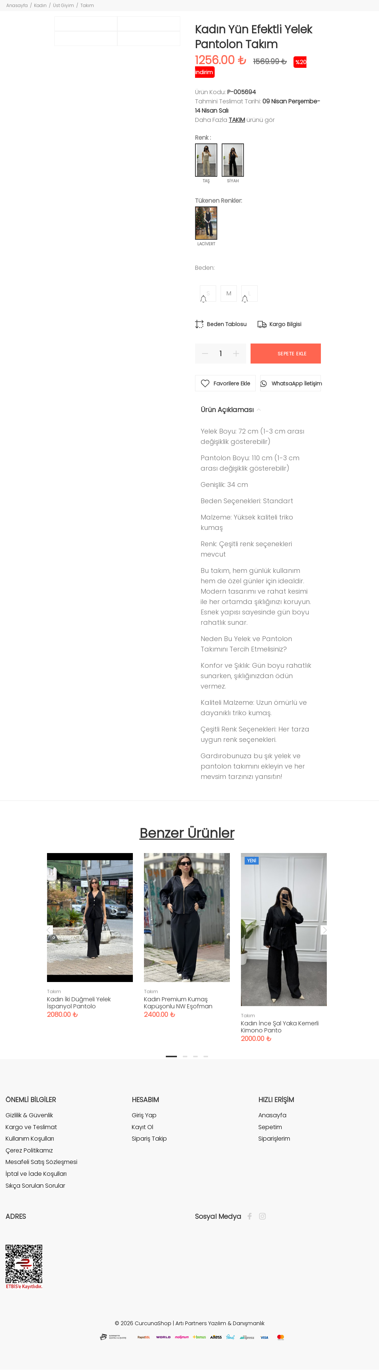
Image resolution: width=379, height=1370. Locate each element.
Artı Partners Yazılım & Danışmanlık (220, 1323)
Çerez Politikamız (29, 1150)
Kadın (40, 5)
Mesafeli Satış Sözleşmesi (41, 1162)
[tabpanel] (89, 928)
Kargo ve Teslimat (31, 1127)
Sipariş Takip (149, 1138)
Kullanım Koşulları (30, 1138)
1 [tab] (171, 1056)
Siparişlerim (274, 1138)
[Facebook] (251, 1216)
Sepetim (270, 1127)
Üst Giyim (63, 5)
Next (325, 930)
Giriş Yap (144, 1115)
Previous (48, 930)
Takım (87, 5)
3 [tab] (195, 1056)
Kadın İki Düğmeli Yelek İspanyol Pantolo (79, 1003)
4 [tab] (206, 1056)
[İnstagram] (260, 1216)
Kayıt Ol (142, 1127)
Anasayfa (17, 5)
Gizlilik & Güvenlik (29, 1115)
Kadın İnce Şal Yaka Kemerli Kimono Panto (280, 1027)
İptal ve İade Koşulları (36, 1174)
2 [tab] (185, 1056)
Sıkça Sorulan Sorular (35, 1185)
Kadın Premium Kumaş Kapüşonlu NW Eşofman (178, 1003)
